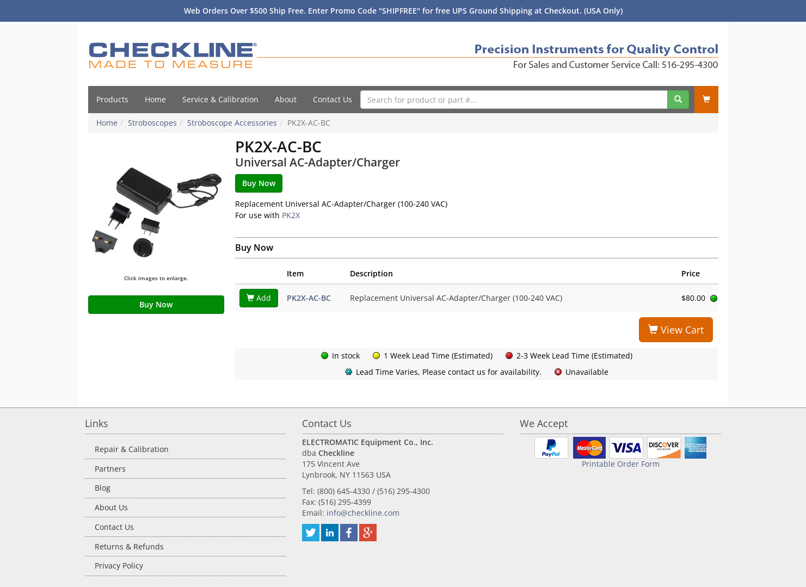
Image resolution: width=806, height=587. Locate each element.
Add (259, 298)
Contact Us (332, 99)
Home (155, 99)
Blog (102, 488)
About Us (111, 507)
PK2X (291, 215)
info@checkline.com (363, 513)
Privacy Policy (119, 565)
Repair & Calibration (132, 449)
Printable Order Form (621, 464)
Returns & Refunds (129, 546)
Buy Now (156, 304)
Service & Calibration (220, 99)
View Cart (676, 329)
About (286, 99)
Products (112, 99)
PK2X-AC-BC (309, 298)
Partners (110, 469)
